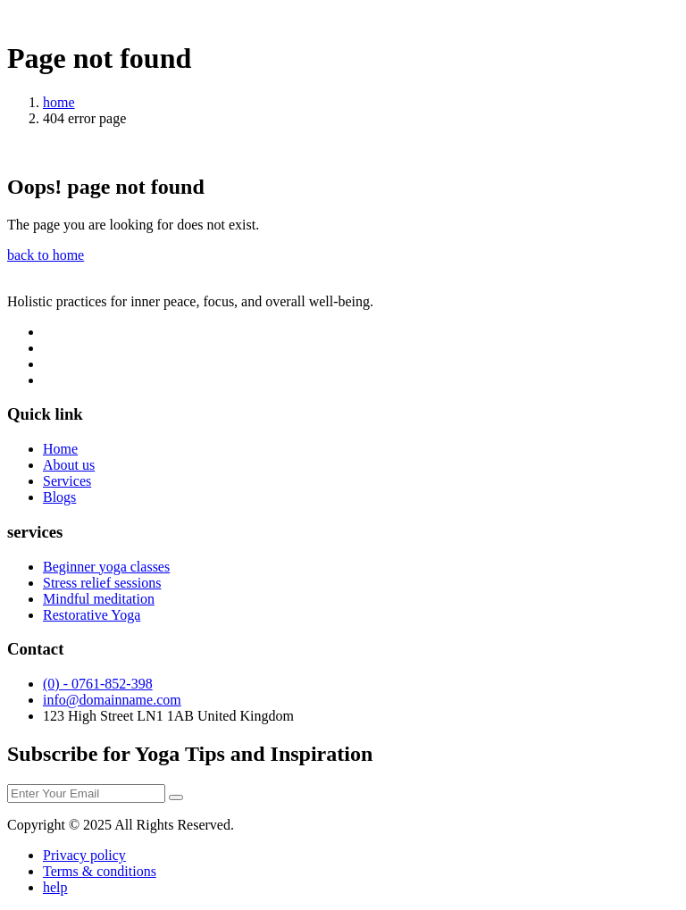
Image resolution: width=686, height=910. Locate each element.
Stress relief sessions (102, 582)
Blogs (59, 497)
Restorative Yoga (91, 614)
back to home (45, 255)
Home (60, 448)
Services (67, 480)
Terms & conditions (99, 871)
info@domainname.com (112, 699)
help (55, 887)
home (59, 102)
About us (69, 464)
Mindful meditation (99, 598)
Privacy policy (84, 855)
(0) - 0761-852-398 (98, 683)
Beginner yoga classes (106, 566)
